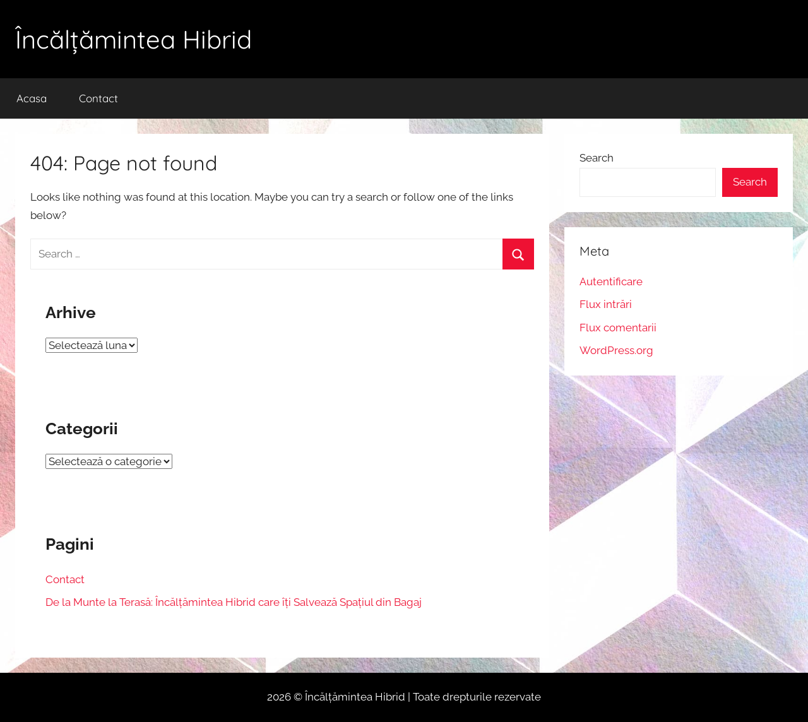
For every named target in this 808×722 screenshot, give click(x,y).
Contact (98, 98)
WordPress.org (616, 350)
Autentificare (611, 281)
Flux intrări (605, 304)
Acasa (31, 98)
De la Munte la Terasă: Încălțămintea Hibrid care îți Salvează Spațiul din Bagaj (233, 602)
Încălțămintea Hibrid (133, 39)
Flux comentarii (617, 327)
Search (596, 157)
